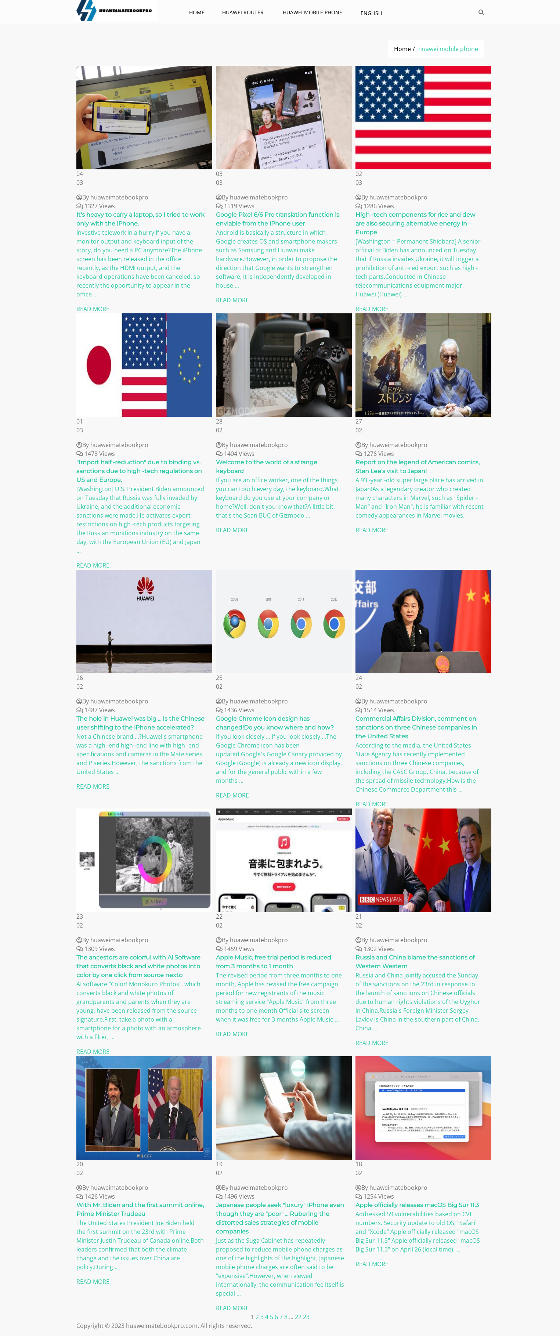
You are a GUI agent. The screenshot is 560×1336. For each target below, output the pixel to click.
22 (298, 1317)
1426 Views (95, 1196)
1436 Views (235, 710)
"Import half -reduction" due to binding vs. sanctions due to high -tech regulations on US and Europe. (139, 471)
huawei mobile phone (313, 12)
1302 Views (374, 949)
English (371, 13)
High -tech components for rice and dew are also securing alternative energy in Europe (415, 223)
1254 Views (374, 1196)
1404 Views (235, 454)
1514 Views (374, 710)
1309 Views (95, 949)
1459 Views (235, 949)
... (292, 1317)
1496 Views (235, 1196)
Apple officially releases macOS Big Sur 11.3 (417, 1205)
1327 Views (95, 206)
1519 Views (235, 206)
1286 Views (374, 206)
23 (306, 1317)
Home (197, 12)
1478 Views (95, 454)
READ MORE (92, 309)
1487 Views (95, 710)
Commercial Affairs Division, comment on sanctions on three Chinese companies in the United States (416, 727)
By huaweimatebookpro (112, 197)
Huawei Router (243, 12)
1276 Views (374, 454)
